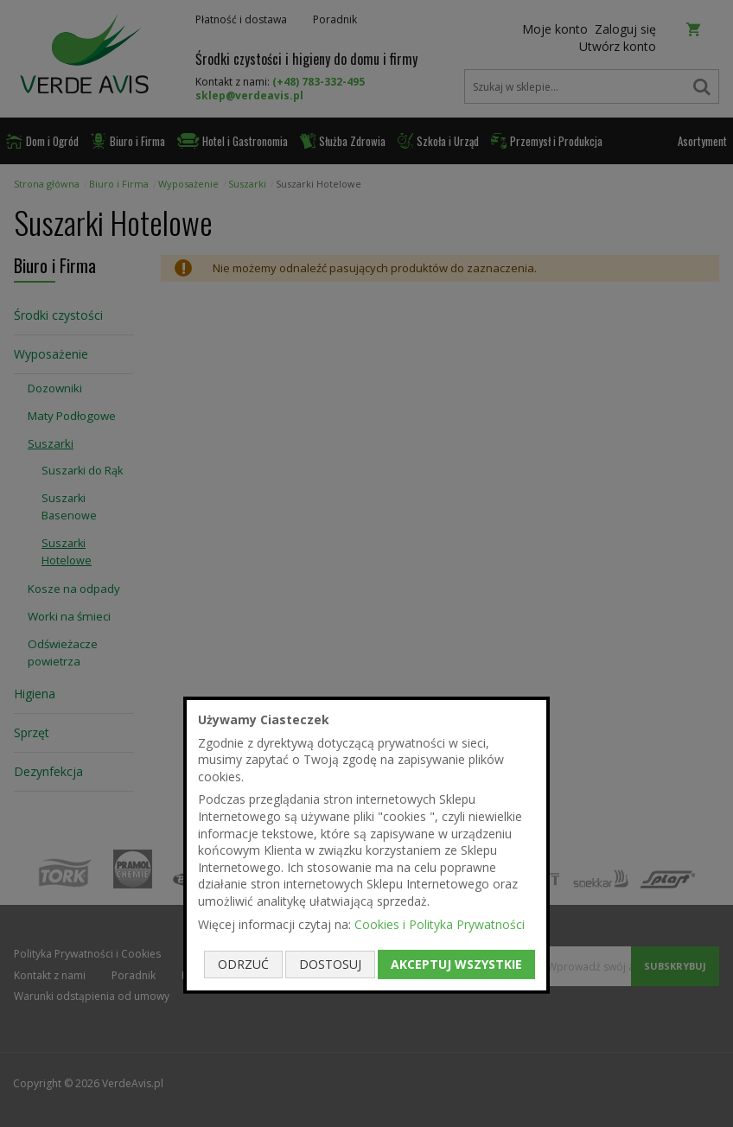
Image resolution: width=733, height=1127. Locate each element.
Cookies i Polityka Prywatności (439, 923)
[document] (366, 845)
